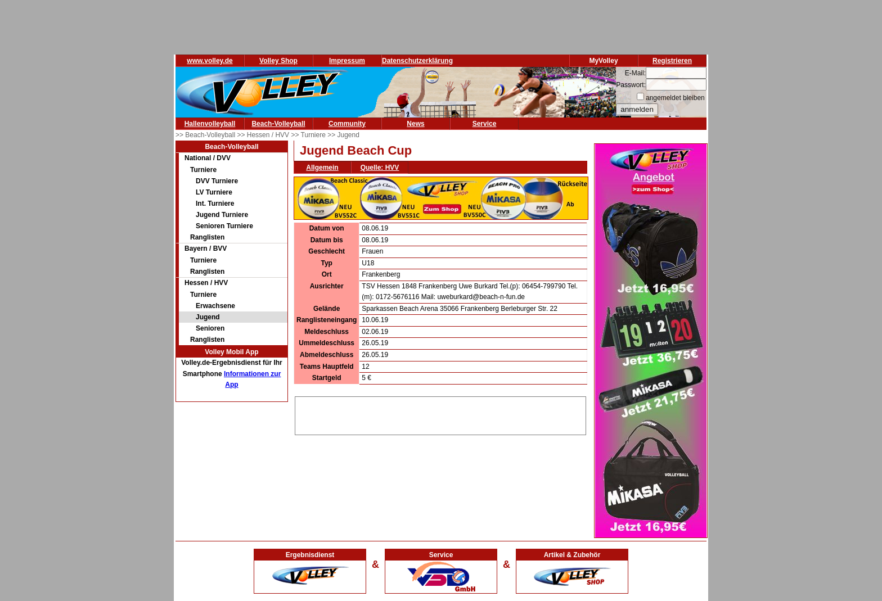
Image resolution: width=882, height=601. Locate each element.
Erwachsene (215, 306)
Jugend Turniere (222, 215)
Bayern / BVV (205, 248)
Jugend (208, 317)
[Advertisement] (440, 414)
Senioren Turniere (224, 226)
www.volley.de (209, 61)
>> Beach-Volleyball (206, 135)
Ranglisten (207, 237)
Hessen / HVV (206, 283)
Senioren (210, 328)
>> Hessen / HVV (264, 135)
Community (347, 124)
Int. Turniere (215, 203)
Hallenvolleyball (210, 124)
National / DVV (207, 158)
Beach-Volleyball (278, 124)
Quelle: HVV (380, 167)
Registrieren (672, 61)
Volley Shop (278, 61)
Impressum (347, 61)
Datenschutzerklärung (417, 61)
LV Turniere (214, 192)
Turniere (203, 170)
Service (484, 124)
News (415, 124)
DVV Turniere (217, 181)
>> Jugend (343, 135)
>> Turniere (309, 135)
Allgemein (322, 167)
